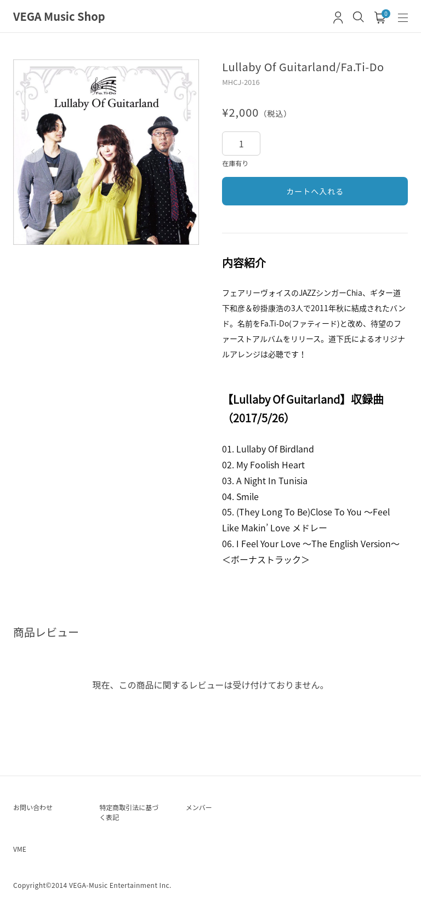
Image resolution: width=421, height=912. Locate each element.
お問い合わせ (33, 807)
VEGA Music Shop (59, 16)
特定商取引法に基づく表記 (128, 812)
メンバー (199, 807)
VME (19, 848)
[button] (33, 152)
